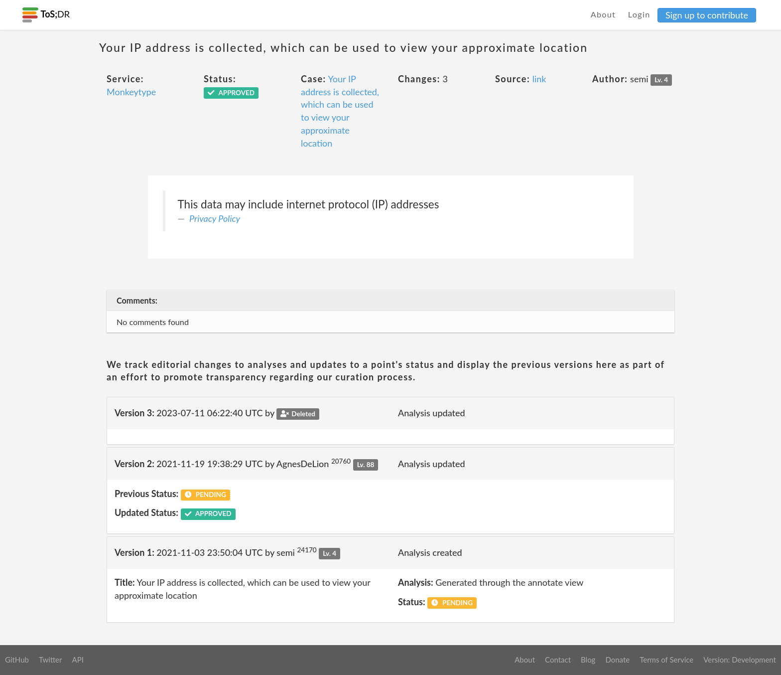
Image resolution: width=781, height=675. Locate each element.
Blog (588, 659)
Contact (558, 659)
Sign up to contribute (706, 14)
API (77, 659)
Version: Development (739, 659)
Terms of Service (666, 659)
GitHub (17, 659)
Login (639, 14)
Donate (617, 659)
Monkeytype (131, 91)
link (539, 78)
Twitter (50, 659)
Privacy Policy (214, 218)
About (603, 14)
